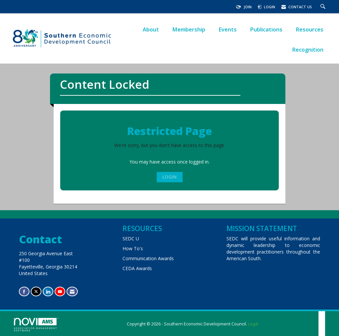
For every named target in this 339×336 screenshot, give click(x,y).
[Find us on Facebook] (24, 291)
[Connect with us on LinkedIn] (48, 291)
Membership (188, 29)
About (151, 29)
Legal (253, 324)
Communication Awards (148, 258)
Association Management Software (36, 325)
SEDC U (130, 238)
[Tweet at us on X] (36, 291)
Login (170, 177)
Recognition (307, 49)
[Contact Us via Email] (72, 291)
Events (227, 29)
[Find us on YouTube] (60, 291)
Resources (309, 29)
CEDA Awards (137, 268)
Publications (266, 29)
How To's (132, 248)
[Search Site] (323, 7)
